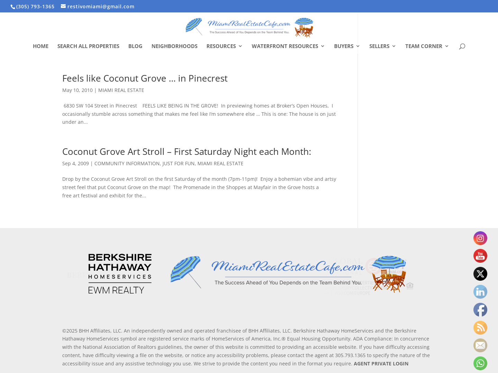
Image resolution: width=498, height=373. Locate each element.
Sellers (379, 46)
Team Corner (423, 46)
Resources (221, 46)
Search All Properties (88, 46)
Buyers (343, 46)
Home (40, 46)
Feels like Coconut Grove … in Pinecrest (145, 78)
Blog (135, 46)
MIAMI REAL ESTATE (121, 90)
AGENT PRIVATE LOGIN (381, 363)
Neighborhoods (174, 46)
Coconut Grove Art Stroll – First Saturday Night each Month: (186, 151)
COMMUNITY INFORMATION (127, 163)
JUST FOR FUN (179, 163)
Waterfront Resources (285, 46)
